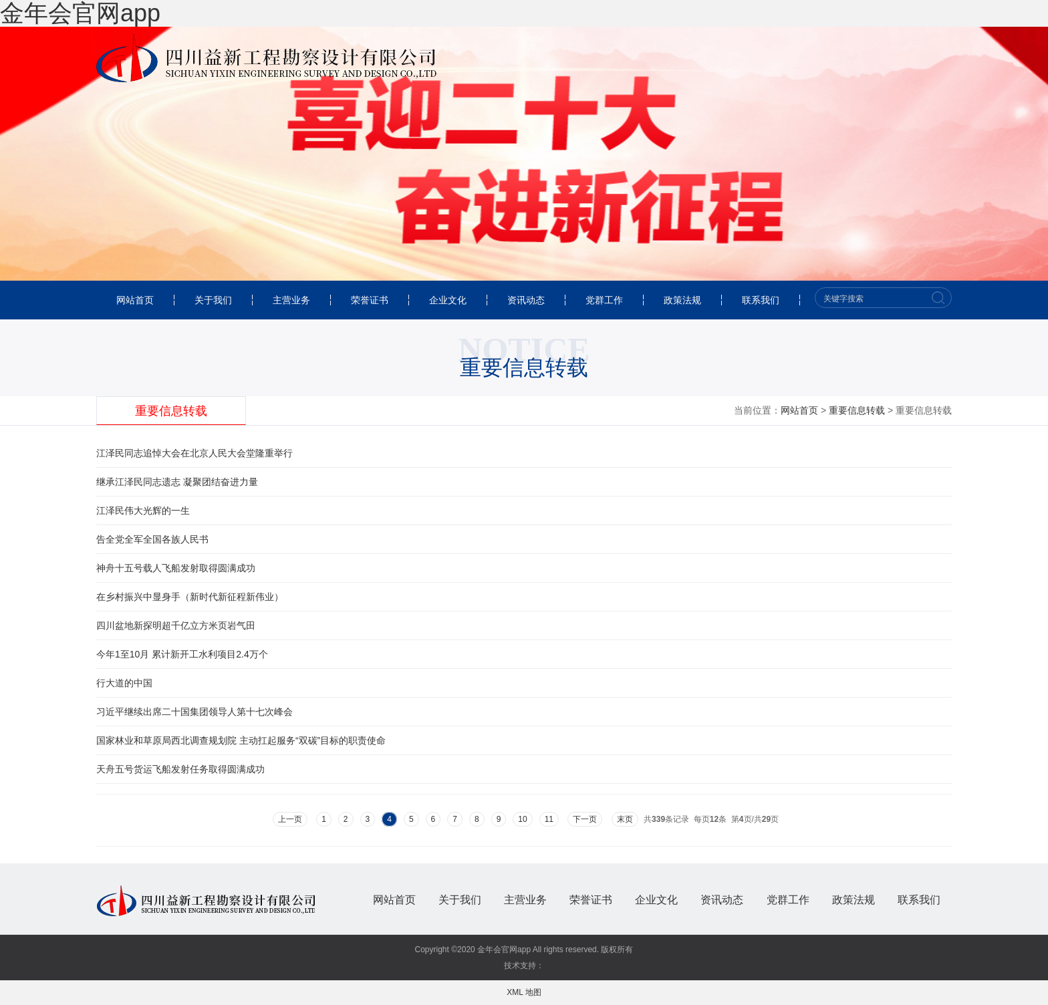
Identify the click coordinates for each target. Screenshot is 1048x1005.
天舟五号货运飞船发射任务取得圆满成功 (180, 769)
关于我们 (213, 300)
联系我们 (760, 300)
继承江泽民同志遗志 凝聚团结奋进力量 (177, 481)
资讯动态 (526, 300)
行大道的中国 (124, 683)
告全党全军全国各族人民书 (152, 539)
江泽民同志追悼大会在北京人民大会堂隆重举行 (194, 453)
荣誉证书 (369, 300)
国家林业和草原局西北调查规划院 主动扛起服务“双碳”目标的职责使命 (241, 740)
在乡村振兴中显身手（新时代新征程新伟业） (189, 596)
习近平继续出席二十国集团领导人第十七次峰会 (194, 711)
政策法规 (682, 300)
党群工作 (604, 300)
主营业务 (291, 300)
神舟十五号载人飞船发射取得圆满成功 (175, 568)
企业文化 (448, 300)
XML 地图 (524, 992)
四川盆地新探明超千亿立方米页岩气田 (175, 625)
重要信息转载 (171, 411)
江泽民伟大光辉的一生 (143, 510)
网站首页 (135, 300)
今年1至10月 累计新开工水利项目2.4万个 (182, 654)
